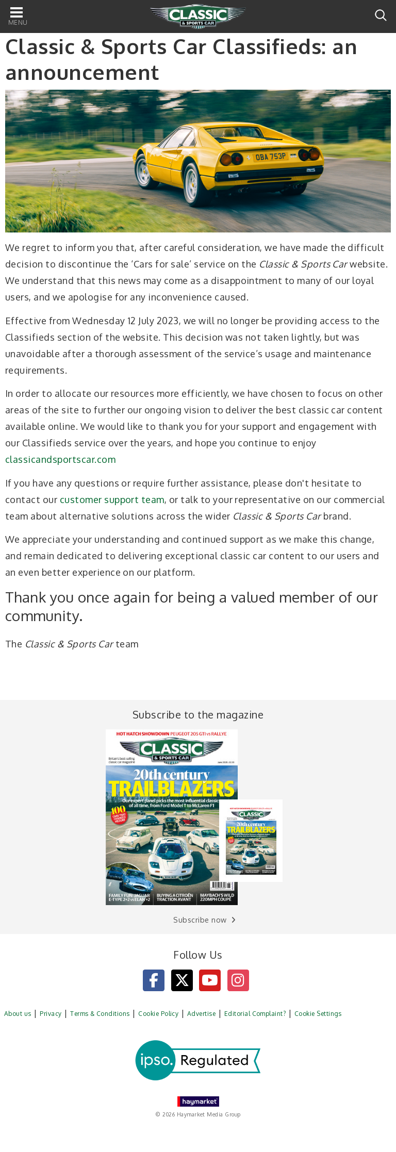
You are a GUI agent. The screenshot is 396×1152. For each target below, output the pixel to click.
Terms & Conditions (100, 1013)
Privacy (50, 1013)
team (152, 499)
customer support (99, 499)
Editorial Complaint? (255, 1013)
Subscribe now (199, 919)
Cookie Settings (318, 1013)
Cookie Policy (158, 1013)
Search (381, 15)
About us (17, 1013)
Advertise (201, 1013)
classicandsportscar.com (60, 459)
